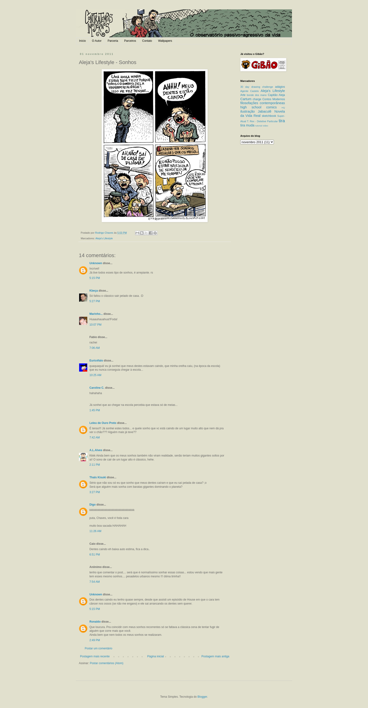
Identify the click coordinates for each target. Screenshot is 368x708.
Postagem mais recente (95, 656)
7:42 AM (94, 437)
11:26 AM (95, 531)
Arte (242, 95)
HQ (283, 107)
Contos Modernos (273, 99)
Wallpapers (165, 40)
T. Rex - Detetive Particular (262, 121)
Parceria (112, 40)
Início (82, 40)
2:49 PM (94, 640)
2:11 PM (94, 464)
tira (282, 120)
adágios (280, 86)
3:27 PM (94, 492)
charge (257, 99)
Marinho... (96, 314)
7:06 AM (94, 348)
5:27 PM (94, 301)
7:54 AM (94, 581)
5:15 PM (94, 278)
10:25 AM (95, 375)
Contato (147, 40)
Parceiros (130, 40)
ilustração (247, 111)
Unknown (95, 263)
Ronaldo (95, 621)
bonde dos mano (257, 95)
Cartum (245, 99)
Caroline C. (96, 387)
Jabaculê (265, 111)
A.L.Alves (95, 450)
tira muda (247, 125)
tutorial (258, 125)
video (265, 125)
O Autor (97, 40)
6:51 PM (94, 554)
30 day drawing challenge (256, 86)
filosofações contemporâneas (262, 103)
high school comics (258, 107)
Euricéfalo (96, 360)
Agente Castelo (249, 91)
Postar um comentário (98, 648)
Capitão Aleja (276, 95)
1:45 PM (94, 410)
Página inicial (155, 656)
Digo (92, 504)
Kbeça (93, 290)
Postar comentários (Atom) (106, 663)
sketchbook (269, 116)
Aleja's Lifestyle (104, 238)
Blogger (202, 696)
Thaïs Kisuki (97, 477)
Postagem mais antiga (215, 656)
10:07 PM (95, 324)
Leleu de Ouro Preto (102, 423)
